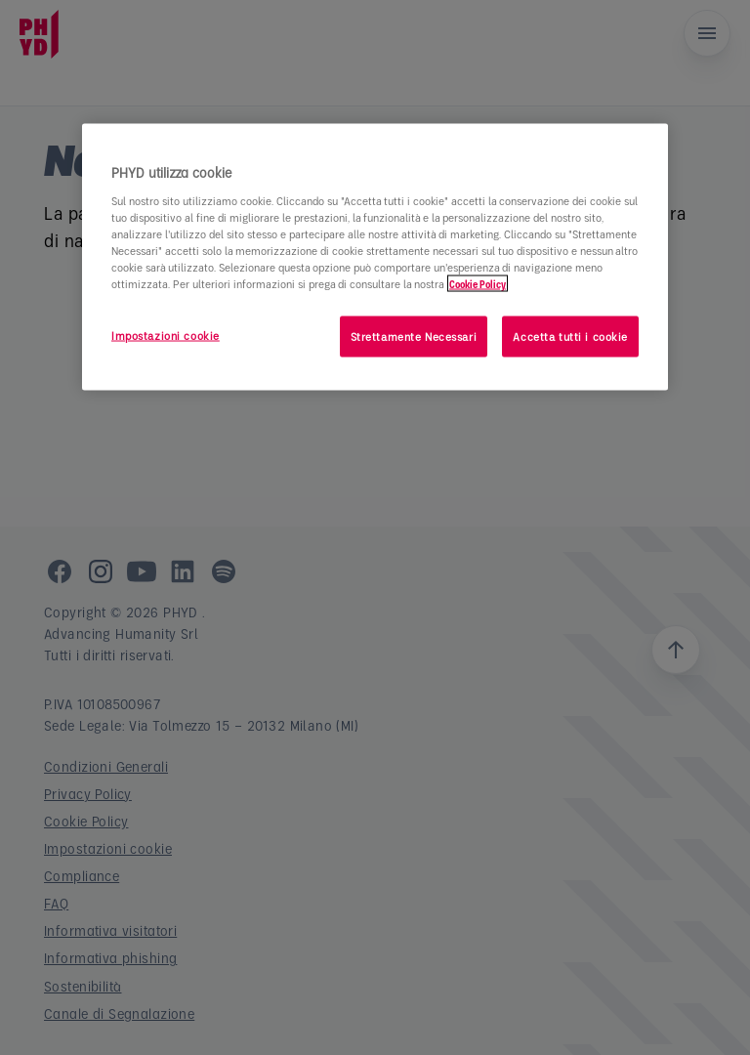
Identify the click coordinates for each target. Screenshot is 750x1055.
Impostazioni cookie (165, 334)
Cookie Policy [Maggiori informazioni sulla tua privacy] (477, 282)
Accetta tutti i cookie (570, 335)
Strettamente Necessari (414, 335)
